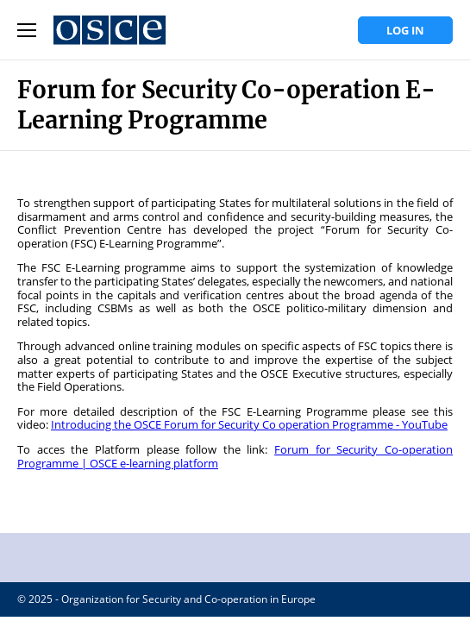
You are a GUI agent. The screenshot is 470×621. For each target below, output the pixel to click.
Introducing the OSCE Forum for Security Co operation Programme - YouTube (249, 424)
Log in (405, 30)
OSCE (235, 557)
